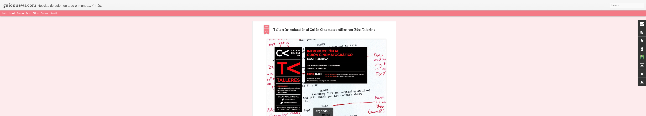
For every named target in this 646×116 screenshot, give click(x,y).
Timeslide (54, 13)
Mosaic (28, 13)
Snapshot (44, 13)
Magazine (20, 13)
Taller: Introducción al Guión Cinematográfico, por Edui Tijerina (324, 30)
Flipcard (12, 13)
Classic (4, 13)
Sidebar (36, 13)
